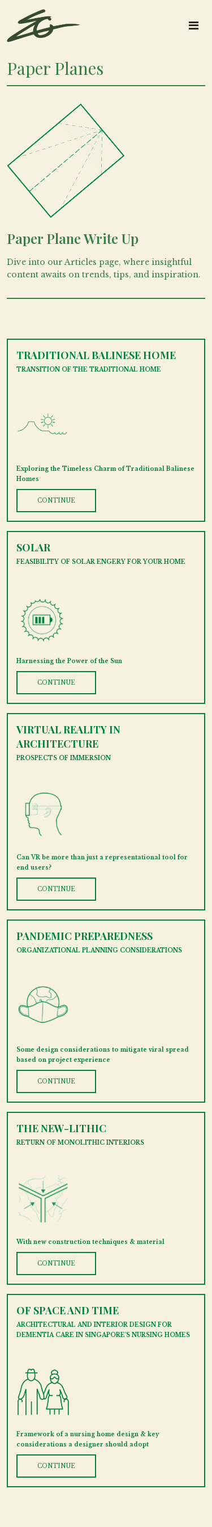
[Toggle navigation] (193, 25)
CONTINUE (56, 500)
